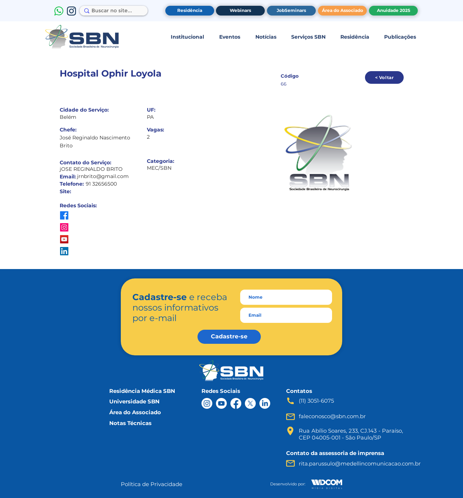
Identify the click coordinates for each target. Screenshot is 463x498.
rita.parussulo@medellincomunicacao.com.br (360, 463)
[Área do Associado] (342, 11)
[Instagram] (206, 403)
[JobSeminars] (291, 11)
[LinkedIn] (264, 403)
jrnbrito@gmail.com (103, 176)
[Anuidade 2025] (393, 11)
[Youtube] (221, 403)
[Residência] (189, 11)
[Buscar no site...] (111, 10)
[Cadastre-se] (229, 337)
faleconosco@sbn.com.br (332, 416)
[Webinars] (240, 11)
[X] (250, 403)
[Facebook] (235, 403)
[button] (187, 37)
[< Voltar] (384, 77)
